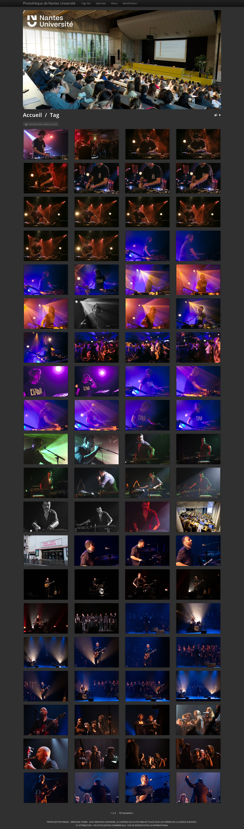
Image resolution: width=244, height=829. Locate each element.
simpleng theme (79, 822)
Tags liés (86, 3)
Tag (54, 115)
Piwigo (65, 822)
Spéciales (101, 3)
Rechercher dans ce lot (43, 124)
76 (120, 813)
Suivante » (128, 813)
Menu (114, 3)
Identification (130, 3)
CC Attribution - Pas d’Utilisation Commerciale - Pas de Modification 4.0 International (122, 825)
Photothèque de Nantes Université (49, 3)
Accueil (32, 115)
